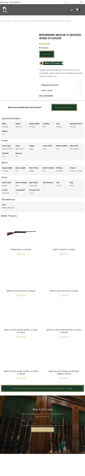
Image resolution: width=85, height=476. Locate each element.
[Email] (42, 446)
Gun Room (17, 21)
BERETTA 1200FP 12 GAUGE (64, 272)
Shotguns (26, 21)
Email (24, 443)
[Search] (81, 2)
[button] (71, 9)
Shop (9, 21)
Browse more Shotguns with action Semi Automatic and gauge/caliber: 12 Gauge (42, 410)
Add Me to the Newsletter (42, 451)
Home (3, 21)
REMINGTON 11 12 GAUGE (21, 272)
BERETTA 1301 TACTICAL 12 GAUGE (21, 313)
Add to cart (46, 54)
